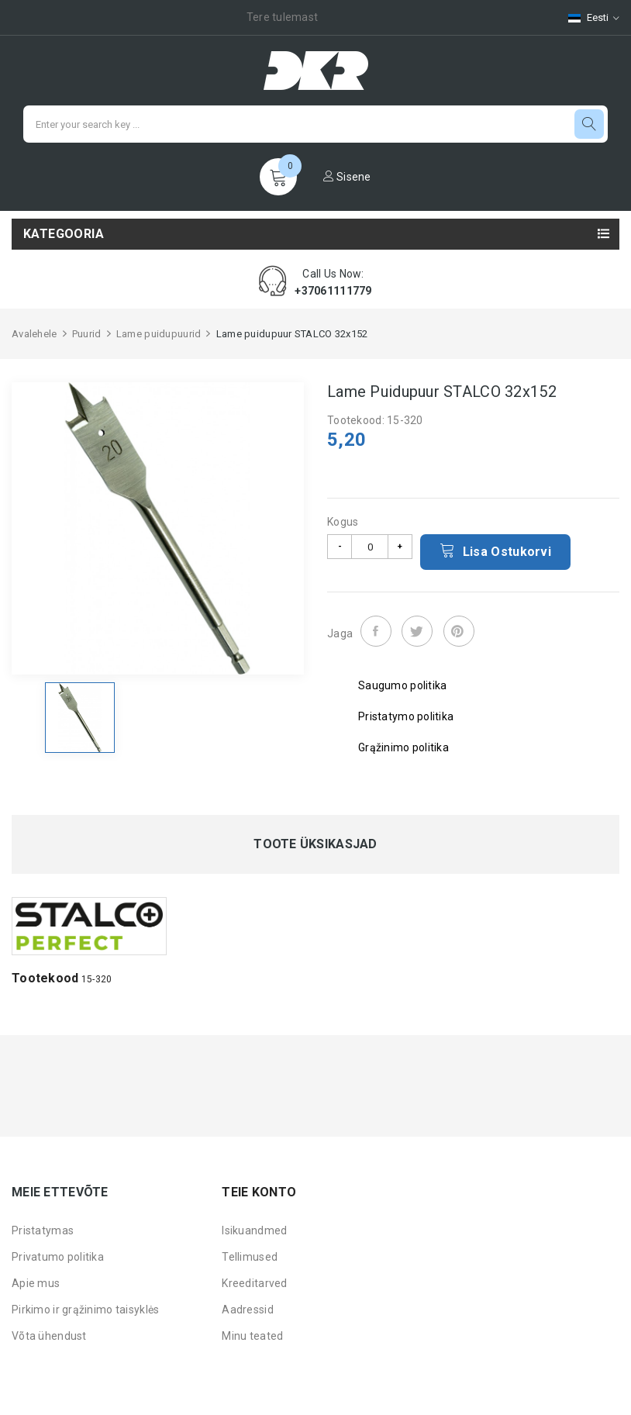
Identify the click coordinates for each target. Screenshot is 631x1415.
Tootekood (45, 978)
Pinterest (458, 631)
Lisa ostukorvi (495, 550)
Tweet (417, 631)
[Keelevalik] (586, 17)
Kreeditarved (254, 1283)
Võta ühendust (49, 1336)
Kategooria (63, 233)
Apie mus (36, 1283)
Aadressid (248, 1309)
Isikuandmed (254, 1230)
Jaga (375, 631)
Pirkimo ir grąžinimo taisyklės (85, 1309)
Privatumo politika (58, 1257)
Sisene (347, 177)
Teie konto (259, 1192)
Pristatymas (43, 1230)
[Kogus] (369, 546)
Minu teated (252, 1336)
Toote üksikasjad (315, 844)
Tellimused (250, 1257)
